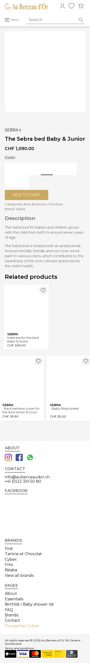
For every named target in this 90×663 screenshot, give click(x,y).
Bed (27, 204)
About (11, 593)
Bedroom (39, 204)
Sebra (13, 130)
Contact (12, 620)
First (9, 548)
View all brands (19, 575)
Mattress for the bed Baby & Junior (23, 339)
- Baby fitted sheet (64, 408)
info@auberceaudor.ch (27, 477)
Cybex (11, 559)
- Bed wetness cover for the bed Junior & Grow (21, 410)
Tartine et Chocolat (23, 554)
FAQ (9, 610)
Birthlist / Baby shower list (29, 604)
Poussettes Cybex (22, 626)
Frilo (9, 564)
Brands (11, 615)
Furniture (56, 204)
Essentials (14, 599)
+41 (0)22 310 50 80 (23, 481)
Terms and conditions (19, 648)
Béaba (11, 570)
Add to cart (26, 195)
